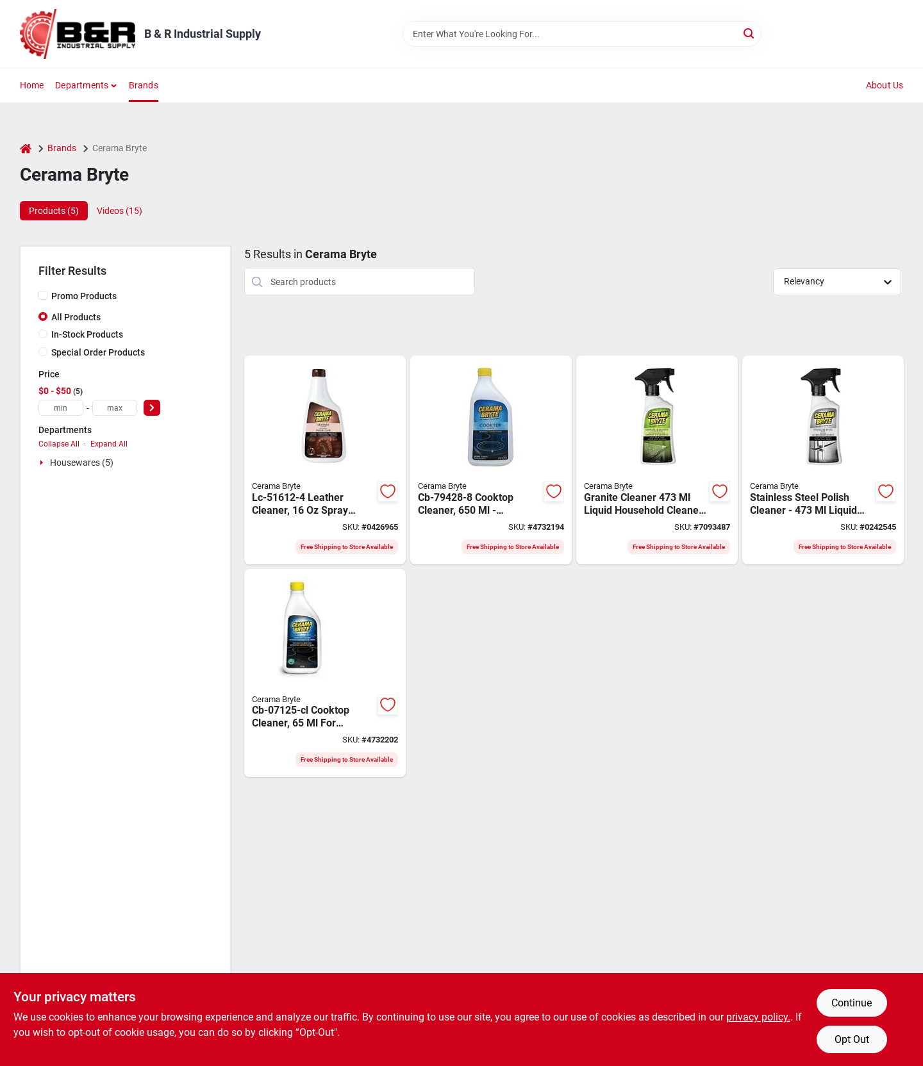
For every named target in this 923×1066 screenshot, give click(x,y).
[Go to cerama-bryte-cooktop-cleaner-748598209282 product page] (491, 460)
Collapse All (58, 443)
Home (32, 85)
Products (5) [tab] (54, 211)
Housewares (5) (81, 462)
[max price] (114, 408)
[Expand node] (43, 462)
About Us (885, 85)
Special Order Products (98, 352)
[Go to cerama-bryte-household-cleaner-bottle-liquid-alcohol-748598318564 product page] (657, 460)
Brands (143, 85)
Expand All (109, 443)
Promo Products (84, 296)
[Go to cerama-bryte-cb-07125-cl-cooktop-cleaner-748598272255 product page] (325, 673)
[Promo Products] (42, 295)
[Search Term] (582, 34)
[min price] (60, 408)
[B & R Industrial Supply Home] (77, 34)
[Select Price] (152, 408)
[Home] (25, 148)
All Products (76, 317)
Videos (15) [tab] (119, 211)
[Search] (749, 33)
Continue (851, 1003)
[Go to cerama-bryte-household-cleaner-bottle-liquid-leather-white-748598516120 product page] (325, 460)
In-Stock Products (87, 334)
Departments (81, 85)
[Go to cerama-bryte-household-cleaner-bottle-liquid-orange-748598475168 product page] (823, 460)
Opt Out (852, 1039)
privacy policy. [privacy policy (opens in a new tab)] (758, 1017)
